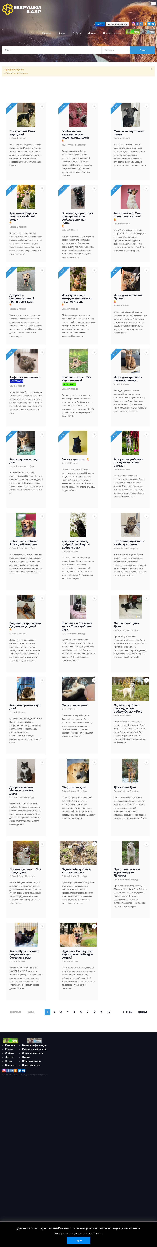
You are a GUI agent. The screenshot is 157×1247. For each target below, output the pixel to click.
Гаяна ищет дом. (73, 481)
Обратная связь (31, 1130)
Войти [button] (100, 24)
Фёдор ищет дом (74, 831)
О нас (8, 1125)
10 (108, 1071)
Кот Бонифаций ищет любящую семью (129, 570)
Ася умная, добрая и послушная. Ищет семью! (128, 484)
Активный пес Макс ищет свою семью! (128, 220)
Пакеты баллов (31, 1134)
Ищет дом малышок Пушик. (128, 308)
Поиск (142, 50)
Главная (10, 1109)
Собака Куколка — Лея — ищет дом (25, 919)
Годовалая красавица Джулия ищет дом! (25, 657)
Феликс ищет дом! (75, 743)
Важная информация (34, 1114)
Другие (9, 1121)
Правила (10, 1129)
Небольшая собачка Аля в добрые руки (23, 570)
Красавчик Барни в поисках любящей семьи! (23, 222)
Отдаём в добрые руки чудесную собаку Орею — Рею (128, 746)
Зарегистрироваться (117, 24)
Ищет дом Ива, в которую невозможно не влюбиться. (77, 310)
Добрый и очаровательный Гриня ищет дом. (21, 310)
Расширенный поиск (34, 1118)
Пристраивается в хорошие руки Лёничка (127, 921)
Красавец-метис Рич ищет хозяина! (76, 395)
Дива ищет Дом (125, 831)
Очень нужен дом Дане (126, 657)
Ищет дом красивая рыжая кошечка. (128, 395)
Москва (22, 139)
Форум (26, 1126)
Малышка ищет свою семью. (129, 133)
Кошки (65, 145)
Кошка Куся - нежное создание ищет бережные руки (24, 1009)
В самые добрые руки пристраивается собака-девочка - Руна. (77, 223)
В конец (127, 1071)
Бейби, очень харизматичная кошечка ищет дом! (75, 135)
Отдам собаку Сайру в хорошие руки (76, 919)
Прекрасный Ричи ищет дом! (22, 133)
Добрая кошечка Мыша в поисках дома (21, 834)
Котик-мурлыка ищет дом (24, 482)
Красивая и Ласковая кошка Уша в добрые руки (77, 659)
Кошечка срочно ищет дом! (25, 745)
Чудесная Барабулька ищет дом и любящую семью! (77, 1009)
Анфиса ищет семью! (24, 394)
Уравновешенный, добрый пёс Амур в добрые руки (76, 572)
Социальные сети (32, 1122)
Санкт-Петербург (78, 145)
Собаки (12, 139)
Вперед (142, 1071)
